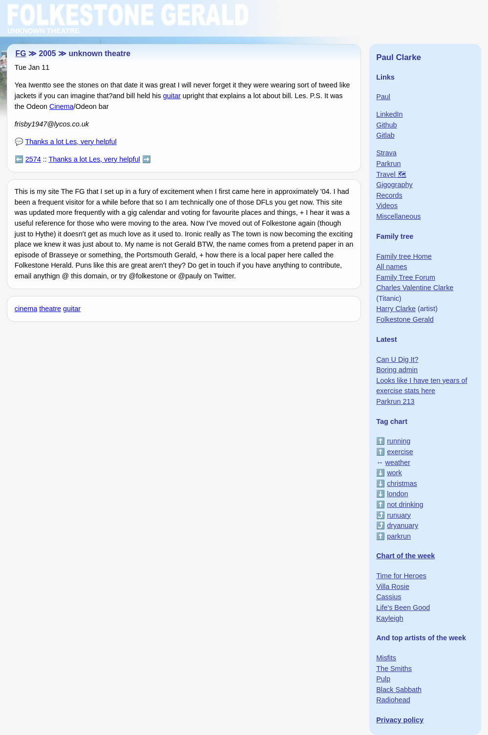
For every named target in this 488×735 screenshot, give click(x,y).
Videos (387, 206)
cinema (26, 309)
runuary (399, 515)
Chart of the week (405, 556)
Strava (386, 153)
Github (386, 125)
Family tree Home (404, 256)
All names (391, 267)
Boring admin (397, 370)
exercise (400, 452)
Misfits (386, 658)
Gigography (394, 185)
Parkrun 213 (395, 401)
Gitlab (385, 135)
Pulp (383, 679)
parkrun (399, 536)
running (398, 441)
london (397, 494)
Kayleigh (389, 618)
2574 (33, 159)
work (394, 473)
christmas (402, 483)
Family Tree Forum (405, 277)
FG (21, 53)
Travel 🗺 (391, 174)
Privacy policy (400, 720)
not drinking (405, 504)
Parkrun (388, 164)
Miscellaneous (398, 216)
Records (389, 195)
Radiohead (393, 700)
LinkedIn (389, 114)
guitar (172, 96)
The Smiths (394, 668)
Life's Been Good (403, 607)
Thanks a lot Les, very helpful (71, 142)
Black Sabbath (399, 689)
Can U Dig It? (397, 359)
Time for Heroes (401, 576)
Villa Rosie (392, 586)
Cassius (388, 597)
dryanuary (402, 525)
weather (397, 462)
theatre (50, 309)
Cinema (61, 106)
